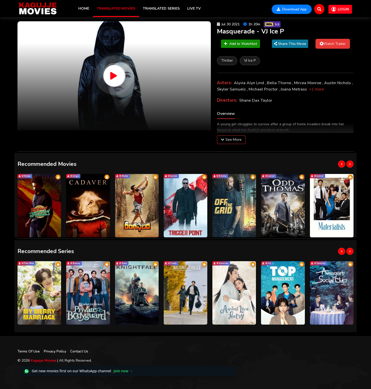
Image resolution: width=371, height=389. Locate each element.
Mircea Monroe (308, 83)
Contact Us (79, 351)
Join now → (123, 370)
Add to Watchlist (240, 43)
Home (83, 8)
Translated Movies (116, 8)
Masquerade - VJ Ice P (250, 31)
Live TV (194, 8)
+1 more (316, 89)
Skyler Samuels (232, 89)
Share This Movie (290, 43)
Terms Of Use (28, 351)
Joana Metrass (294, 89)
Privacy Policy (55, 351)
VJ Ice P (250, 60)
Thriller (227, 60)
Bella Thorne (279, 83)
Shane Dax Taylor (255, 100)
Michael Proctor (264, 89)
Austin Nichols (338, 83)
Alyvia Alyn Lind (249, 83)
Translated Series (161, 8)
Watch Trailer (333, 43)
